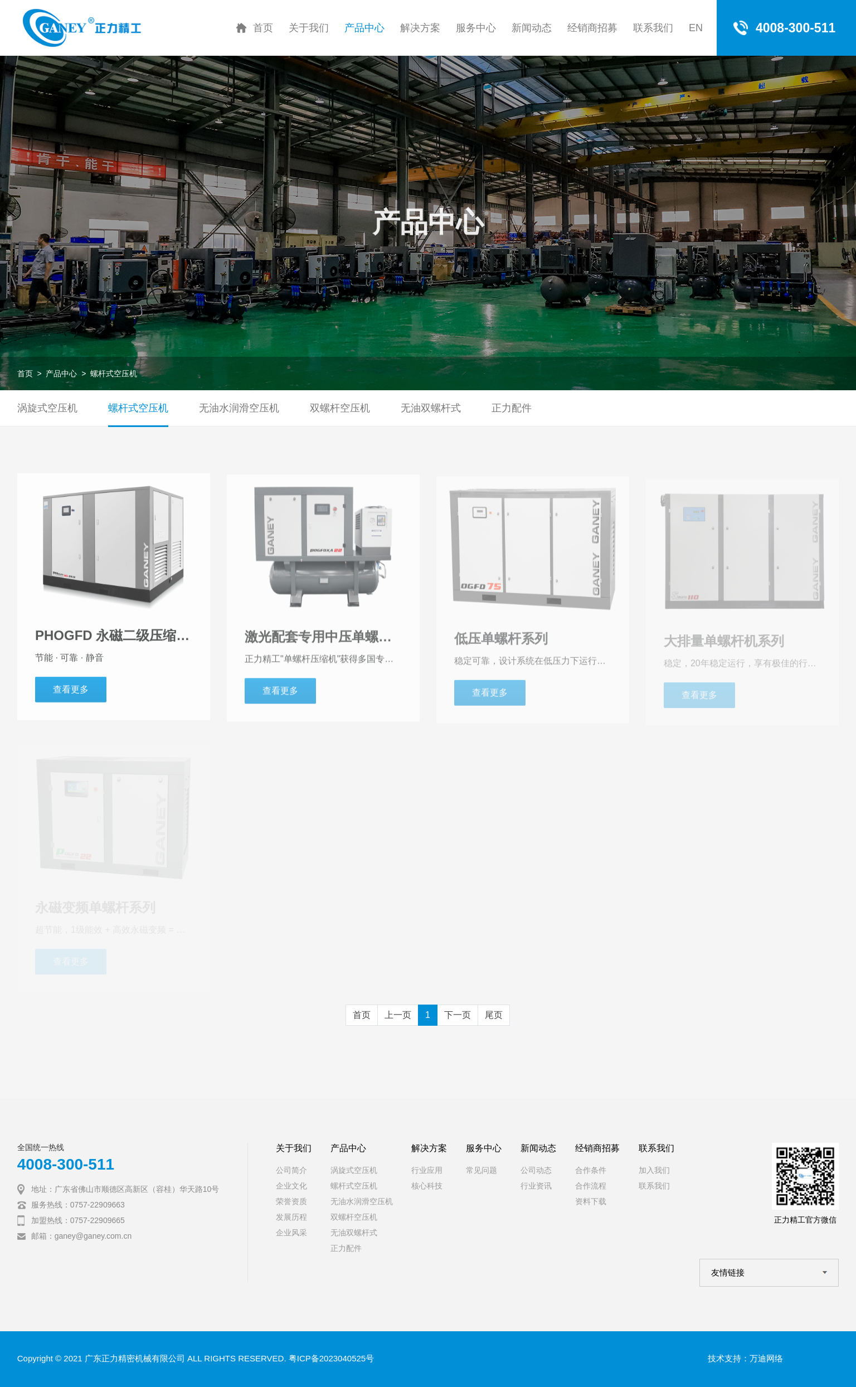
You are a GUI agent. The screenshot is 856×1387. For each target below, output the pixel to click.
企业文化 (291, 1185)
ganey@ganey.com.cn (93, 1235)
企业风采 (291, 1232)
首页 (263, 27)
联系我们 (653, 27)
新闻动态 (532, 27)
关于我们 (309, 27)
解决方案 (420, 27)
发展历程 (291, 1217)
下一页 (457, 1015)
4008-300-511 (65, 1164)
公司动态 (536, 1170)
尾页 (494, 1015)
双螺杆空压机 (340, 408)
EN (696, 27)
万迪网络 (766, 1358)
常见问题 (481, 1170)
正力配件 (512, 408)
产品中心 (364, 27)
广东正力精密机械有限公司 (135, 1358)
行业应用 (426, 1170)
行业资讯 (536, 1185)
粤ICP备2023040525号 (331, 1358)
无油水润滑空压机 (239, 408)
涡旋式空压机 (47, 408)
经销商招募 (592, 27)
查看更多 (71, 693)
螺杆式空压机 (113, 373)
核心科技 (426, 1185)
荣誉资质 (291, 1201)
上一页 (398, 1015)
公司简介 (291, 1170)
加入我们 (654, 1170)
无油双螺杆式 (431, 408)
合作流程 (590, 1185)
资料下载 (590, 1201)
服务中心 (476, 27)
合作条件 (590, 1170)
